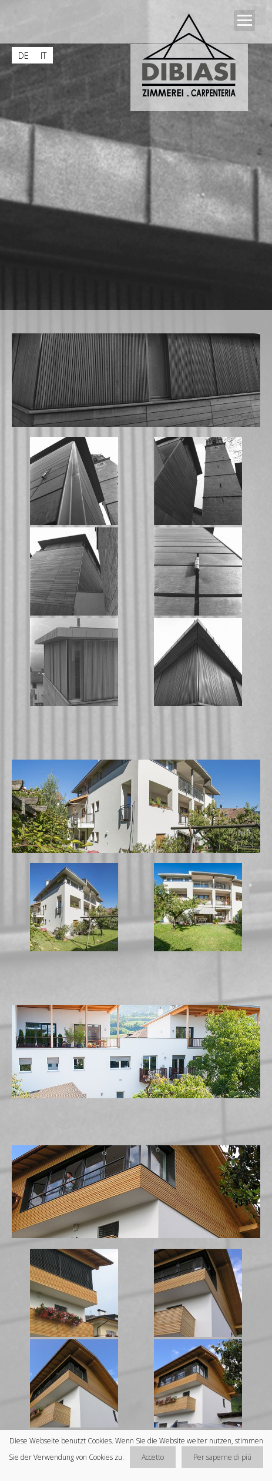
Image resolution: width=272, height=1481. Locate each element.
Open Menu (244, 20)
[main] (136, 882)
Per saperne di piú (222, 1457)
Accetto (153, 1457)
